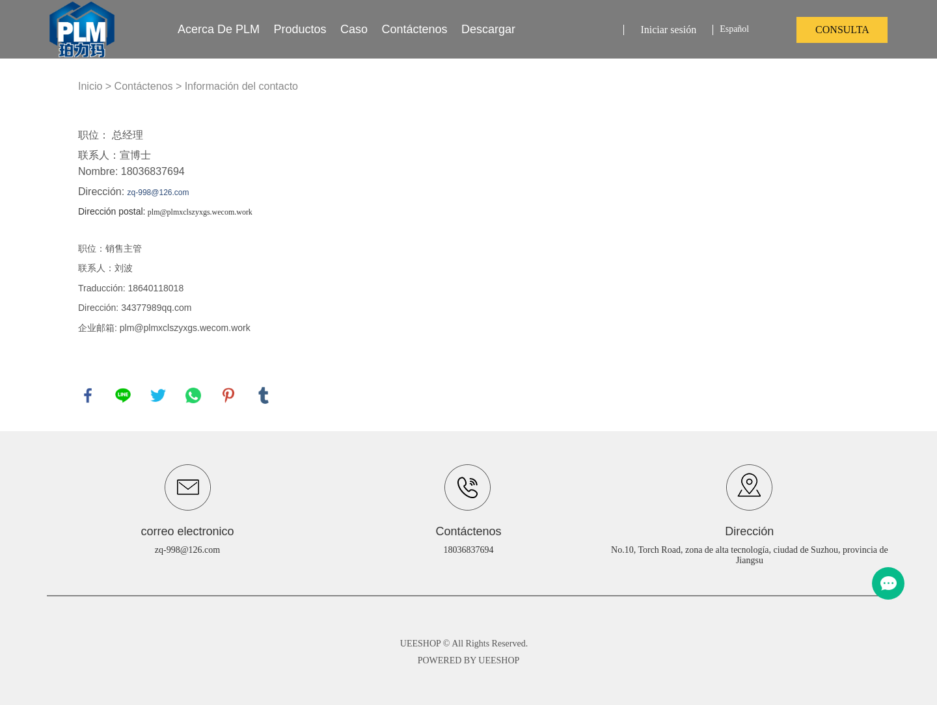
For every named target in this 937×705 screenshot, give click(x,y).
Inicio (90, 86)
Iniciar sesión (668, 30)
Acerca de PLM (219, 29)
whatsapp (193, 395)
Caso (354, 29)
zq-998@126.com (187, 550)
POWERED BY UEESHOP (469, 660)
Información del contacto (241, 86)
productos (300, 29)
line (123, 395)
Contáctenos (414, 29)
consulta (842, 29)
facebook (88, 395)
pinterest (228, 395)
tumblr (263, 395)
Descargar (488, 29)
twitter (158, 395)
